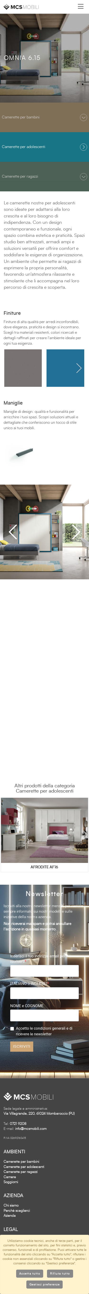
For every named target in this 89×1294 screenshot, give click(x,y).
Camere (10, 1177)
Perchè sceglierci (17, 1211)
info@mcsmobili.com (31, 1129)
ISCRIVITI (21, 1046)
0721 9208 (18, 1124)
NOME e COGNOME (26, 1006)
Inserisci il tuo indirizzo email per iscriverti (37, 959)
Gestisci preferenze (44, 1284)
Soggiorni (11, 1182)
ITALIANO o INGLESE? (28, 983)
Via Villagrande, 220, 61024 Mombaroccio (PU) (39, 1113)
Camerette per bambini (21, 1161)
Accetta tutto (29, 1273)
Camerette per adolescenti (24, 1167)
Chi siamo (11, 1205)
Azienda (10, 1215)
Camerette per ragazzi (20, 1172)
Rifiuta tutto (60, 1273)
